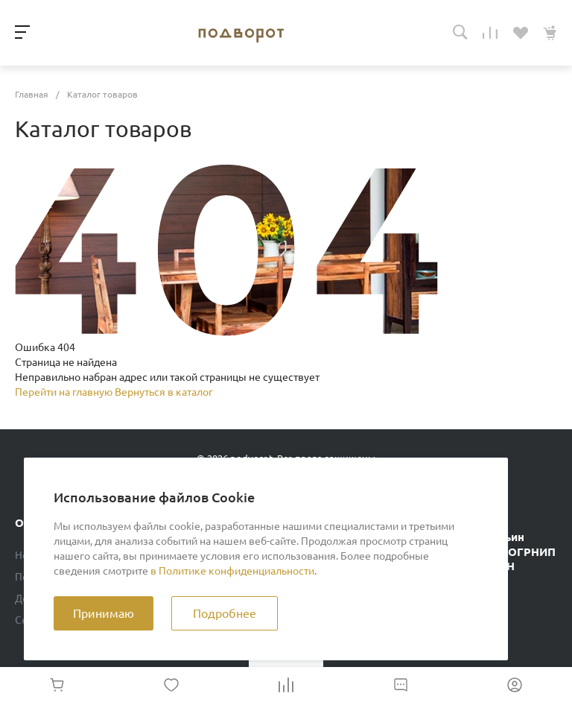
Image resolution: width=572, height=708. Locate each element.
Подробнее (224, 613)
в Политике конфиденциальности (232, 571)
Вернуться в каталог (164, 392)
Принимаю (103, 613)
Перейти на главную (65, 392)
